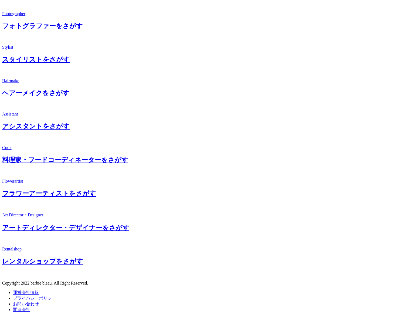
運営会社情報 (26, 292)
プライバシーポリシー (34, 298)
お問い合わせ (26, 304)
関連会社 (21, 309)
